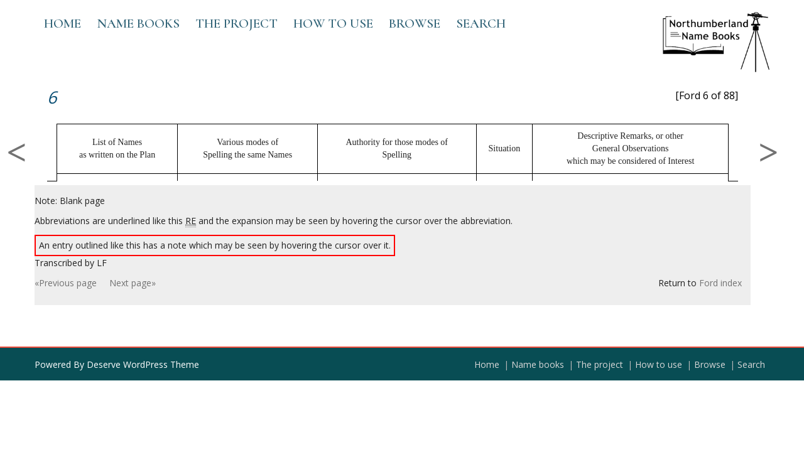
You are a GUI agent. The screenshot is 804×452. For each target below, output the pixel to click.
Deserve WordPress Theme (143, 364)
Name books (138, 23)
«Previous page (66, 283)
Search (481, 23)
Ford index (720, 283)
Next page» (132, 283)
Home (62, 23)
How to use (333, 23)
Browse (414, 23)
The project (236, 23)
